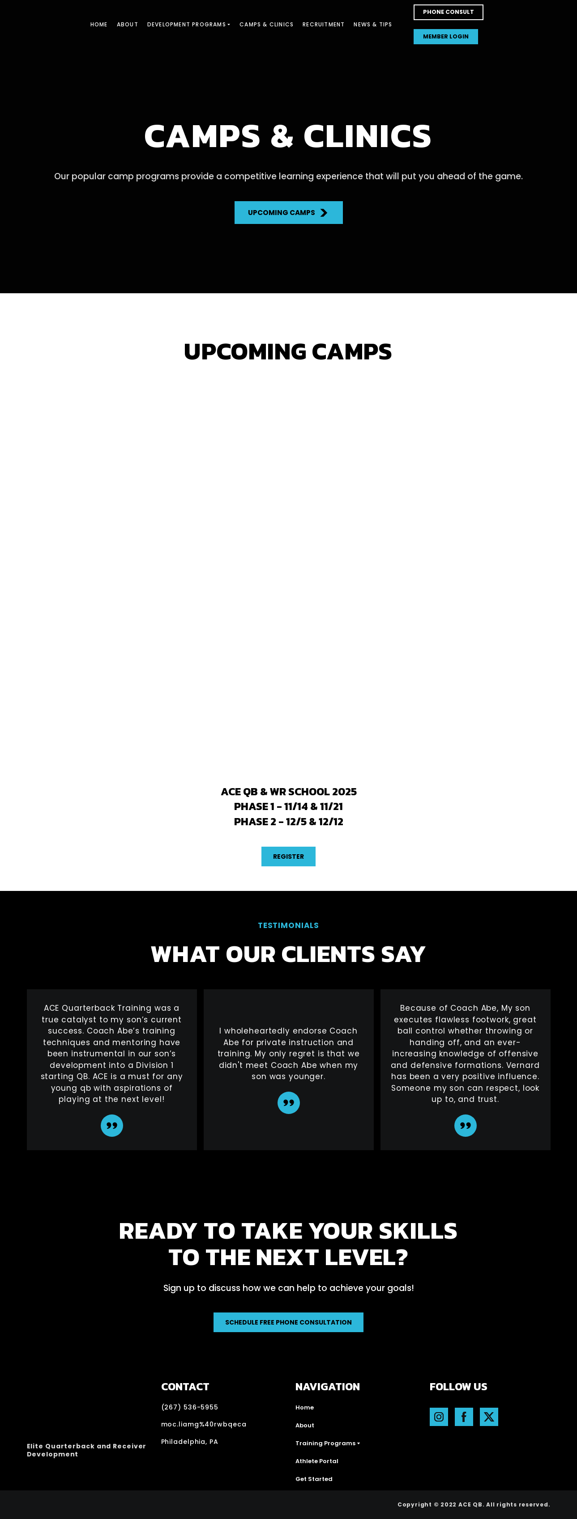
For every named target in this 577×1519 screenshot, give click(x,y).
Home (304, 1407)
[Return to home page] (43, 24)
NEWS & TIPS (373, 24)
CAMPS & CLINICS (266, 24)
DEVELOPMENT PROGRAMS (186, 24)
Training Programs (325, 1443)
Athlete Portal (316, 1461)
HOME (99, 24)
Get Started (314, 1479)
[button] (448, 12)
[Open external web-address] (74, 1504)
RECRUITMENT (324, 24)
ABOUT (127, 24)
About (304, 1425)
